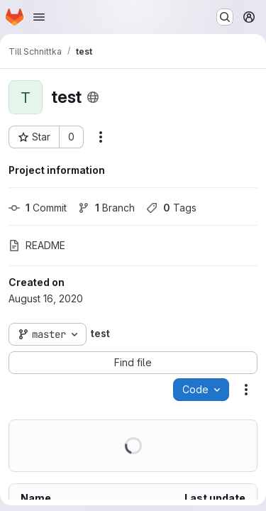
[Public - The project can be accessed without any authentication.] (93, 97)
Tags (171, 208)
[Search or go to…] (224, 17)
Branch (106, 208)
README (37, 245)
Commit (38, 208)
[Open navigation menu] (39, 17)
